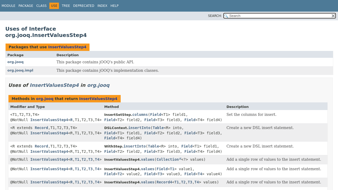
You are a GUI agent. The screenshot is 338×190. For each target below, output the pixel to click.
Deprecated (83, 6)
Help (114, 6)
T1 (77, 159)
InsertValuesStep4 (67, 47)
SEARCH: (215, 16)
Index (102, 6)
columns (140, 114)
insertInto (139, 128)
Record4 (164, 182)
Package (25, 6)
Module (8, 6)
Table (158, 128)
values (147, 159)
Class (41, 6)
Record (41, 128)
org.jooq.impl (20, 70)
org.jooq (15, 62)
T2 (84, 159)
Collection (168, 159)
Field (155, 114)
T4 (97, 159)
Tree (66, 6)
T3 (90, 159)
